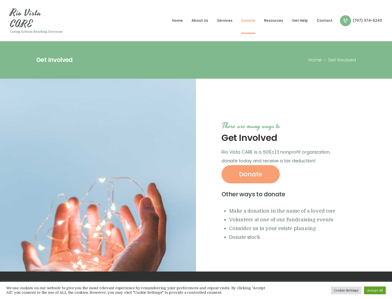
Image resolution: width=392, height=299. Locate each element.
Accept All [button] (375, 290)
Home (315, 59)
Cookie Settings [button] (346, 290)
